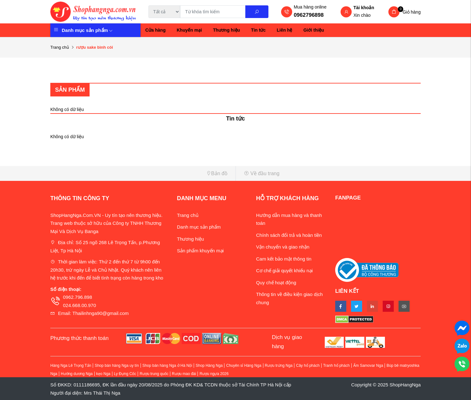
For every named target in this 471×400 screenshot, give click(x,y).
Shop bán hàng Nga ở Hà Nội (167, 365)
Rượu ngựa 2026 (214, 374)
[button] (140, 173)
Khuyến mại (189, 30)
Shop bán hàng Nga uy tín (117, 365)
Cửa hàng (155, 30)
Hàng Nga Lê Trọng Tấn (70, 365)
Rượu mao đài (184, 374)
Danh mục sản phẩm (87, 30)
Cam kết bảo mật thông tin (283, 259)
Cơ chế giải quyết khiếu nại (284, 270)
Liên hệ (284, 30)
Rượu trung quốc (154, 374)
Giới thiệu (313, 30)
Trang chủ (59, 47)
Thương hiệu (226, 30)
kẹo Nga (103, 374)
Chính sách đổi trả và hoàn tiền (289, 235)
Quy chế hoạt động (276, 282)
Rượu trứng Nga (279, 365)
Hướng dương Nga (77, 374)
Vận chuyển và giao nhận (282, 246)
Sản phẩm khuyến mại (200, 250)
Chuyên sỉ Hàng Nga (243, 365)
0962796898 (309, 15)
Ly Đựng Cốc (125, 374)
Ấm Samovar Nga (368, 365)
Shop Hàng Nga (209, 365)
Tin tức (258, 30)
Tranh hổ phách (336, 365)
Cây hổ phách (307, 365)
